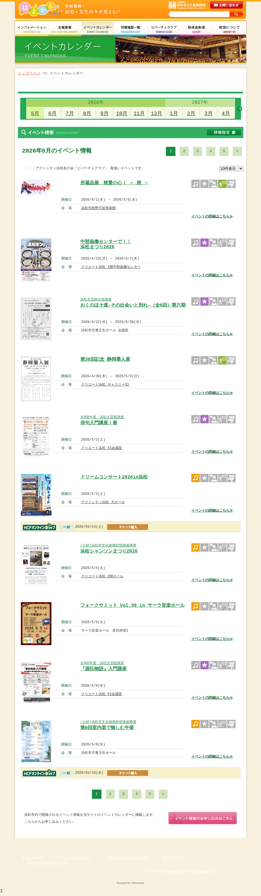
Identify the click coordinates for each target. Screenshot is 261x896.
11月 (139, 113)
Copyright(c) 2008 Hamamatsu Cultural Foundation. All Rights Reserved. (130, 879)
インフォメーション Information (31, 29)
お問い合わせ (32, 858)
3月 (208, 113)
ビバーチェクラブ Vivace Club (163, 29)
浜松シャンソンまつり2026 (109, 551)
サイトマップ (173, 858)
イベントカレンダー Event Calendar (97, 29)
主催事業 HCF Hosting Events (64, 29)
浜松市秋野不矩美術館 (98, 208)
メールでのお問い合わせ (226, 5)
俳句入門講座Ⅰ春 (98, 423)
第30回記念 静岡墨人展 (105, 359)
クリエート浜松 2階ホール (102, 576)
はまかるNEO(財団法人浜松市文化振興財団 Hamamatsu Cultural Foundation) (81, 9)
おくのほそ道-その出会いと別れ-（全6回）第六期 (133, 305)
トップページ (29, 73)
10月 (122, 113)
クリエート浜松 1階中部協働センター (111, 266)
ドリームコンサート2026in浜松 (114, 477)
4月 (226, 113)
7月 (70, 113)
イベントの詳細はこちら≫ (212, 216)
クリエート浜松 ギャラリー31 (105, 384)
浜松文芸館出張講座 (96, 299)
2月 (191, 113)
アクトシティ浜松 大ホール (103, 502)
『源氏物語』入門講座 (103, 669)
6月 (52, 113)
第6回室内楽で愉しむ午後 (107, 728)
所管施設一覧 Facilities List (130, 29)
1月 (174, 113)
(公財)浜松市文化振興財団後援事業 (108, 545)
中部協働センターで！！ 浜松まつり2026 (105, 244)
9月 (104, 113)
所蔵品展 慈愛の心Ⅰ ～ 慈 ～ (114, 183)
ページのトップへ (229, 843)
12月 (156, 113)
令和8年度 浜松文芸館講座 (102, 417)
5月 (35, 113)
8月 (87, 113)
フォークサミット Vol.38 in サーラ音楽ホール (132, 605)
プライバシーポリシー (75, 858)
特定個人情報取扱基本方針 (127, 858)
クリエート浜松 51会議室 (101, 448)
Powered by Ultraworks (130, 884)
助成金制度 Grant (196, 29)
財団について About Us (229, 29)
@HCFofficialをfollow (48, 863)
